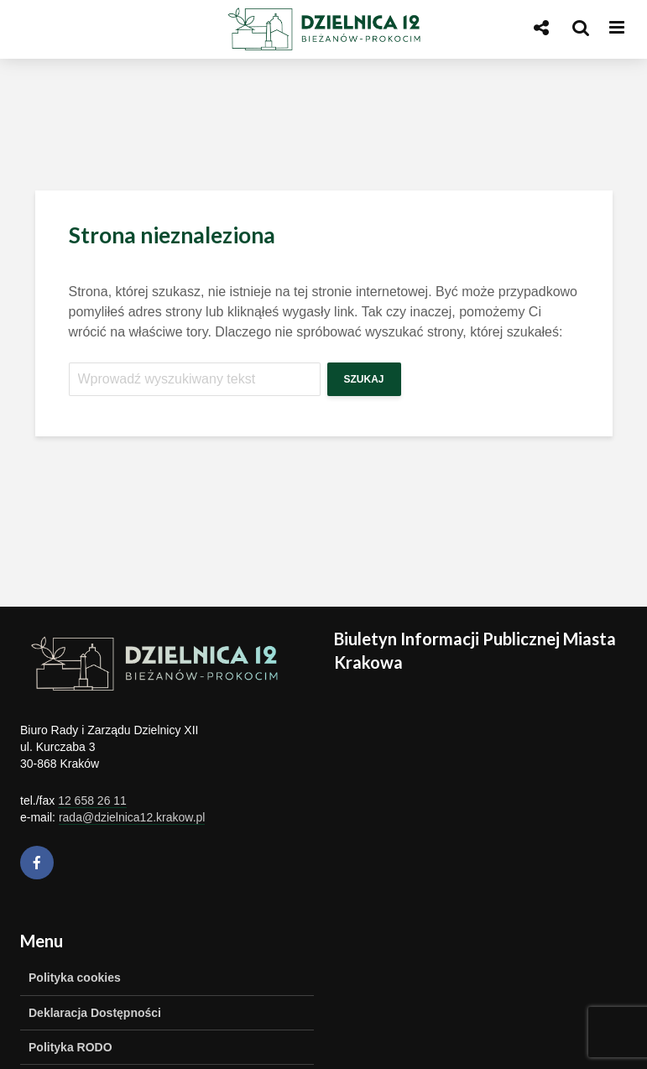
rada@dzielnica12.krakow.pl (132, 817)
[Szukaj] (195, 379)
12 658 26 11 (92, 800)
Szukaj (364, 379)
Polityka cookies (75, 977)
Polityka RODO (70, 1047)
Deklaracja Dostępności (95, 1012)
